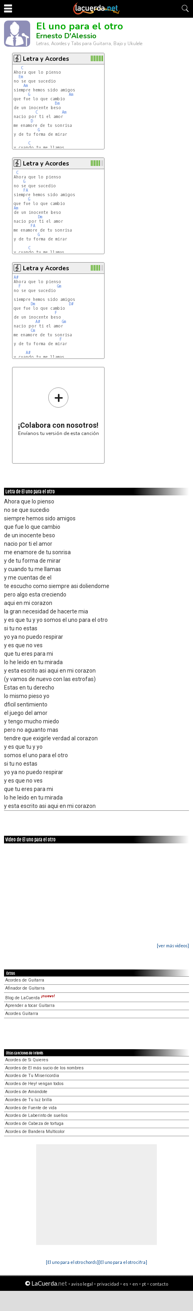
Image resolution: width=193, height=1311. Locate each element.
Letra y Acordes (46, 59)
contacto (159, 1283)
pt (144, 1283)
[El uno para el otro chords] (72, 1262)
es (125, 1283)
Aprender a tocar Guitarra (30, 1005)
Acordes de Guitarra (24, 980)
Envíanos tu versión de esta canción (58, 411)
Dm (40, 217)
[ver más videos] (173, 945)
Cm (33, 330)
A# (16, 277)
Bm (57, 103)
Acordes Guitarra (21, 1013)
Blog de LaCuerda (30, 997)
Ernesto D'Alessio (66, 36)
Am (25, 85)
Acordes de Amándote (26, 1091)
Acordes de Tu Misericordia (32, 1075)
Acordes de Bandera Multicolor (35, 1131)
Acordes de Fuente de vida (31, 1107)
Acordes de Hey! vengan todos (34, 1083)
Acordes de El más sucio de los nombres (44, 1068)
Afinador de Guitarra (25, 988)
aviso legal (82, 1283)
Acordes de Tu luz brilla (28, 1099)
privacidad (108, 1283)
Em (20, 76)
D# (71, 304)
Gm (59, 286)
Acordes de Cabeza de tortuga (34, 1123)
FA (25, 190)
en (135, 1283)
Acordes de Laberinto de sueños (36, 1115)
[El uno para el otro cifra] (123, 1262)
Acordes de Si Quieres (26, 1059)
